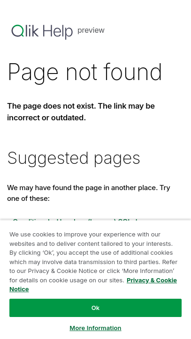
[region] (95, 279)
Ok (96, 307)
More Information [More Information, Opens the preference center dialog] (95, 328)
